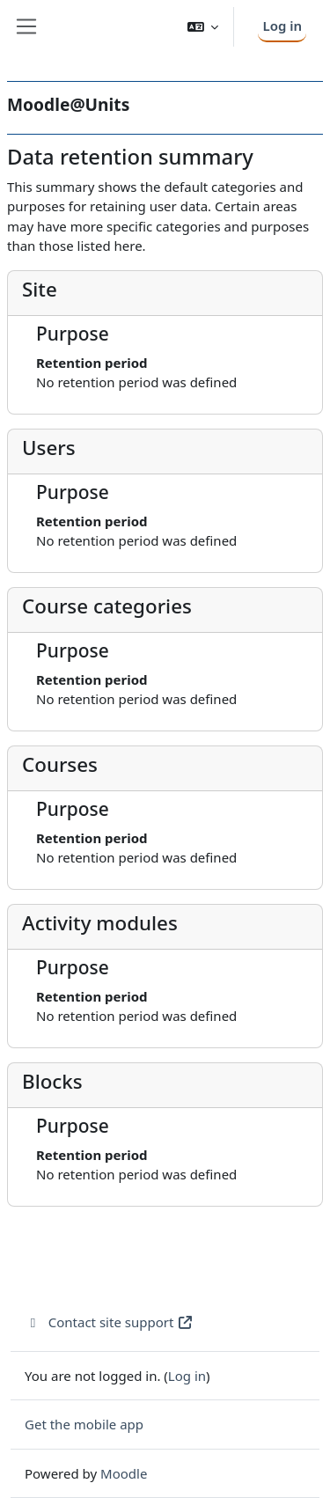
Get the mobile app (84, 1424)
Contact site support (109, 1322)
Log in (282, 25)
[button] (203, 27)
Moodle (123, 1473)
